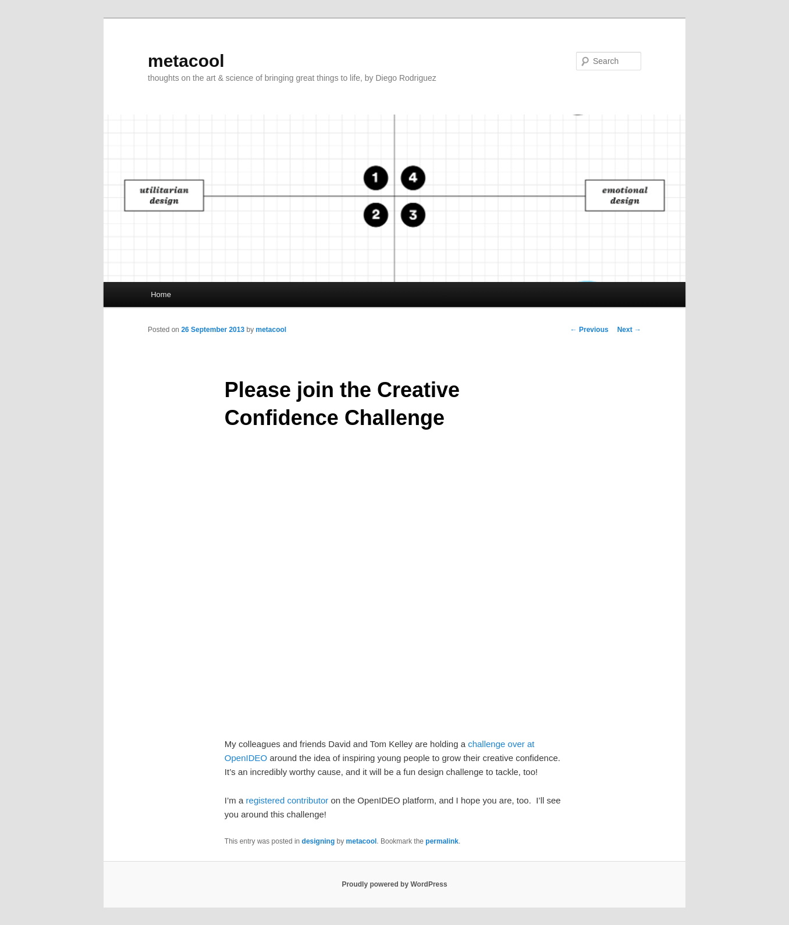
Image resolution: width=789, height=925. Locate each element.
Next (629, 330)
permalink (442, 841)
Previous (589, 330)
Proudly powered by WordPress (394, 884)
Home (161, 294)
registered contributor (287, 800)
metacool (186, 60)
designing (318, 841)
